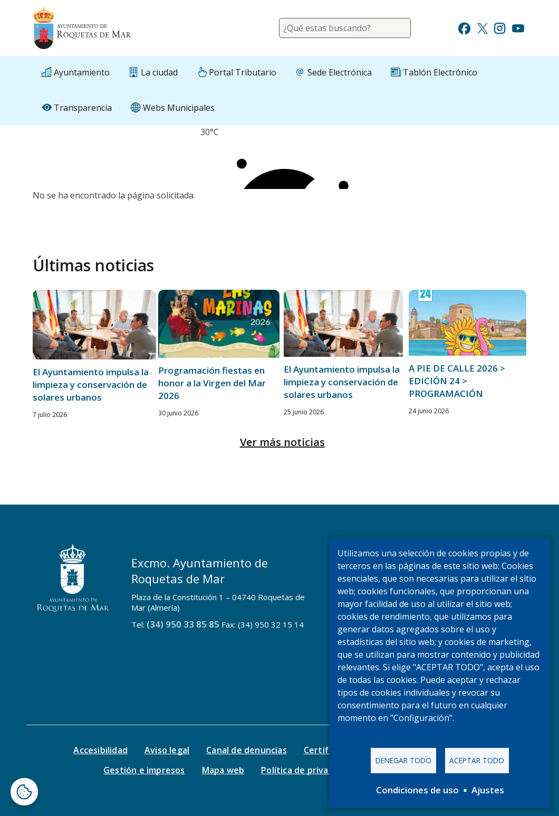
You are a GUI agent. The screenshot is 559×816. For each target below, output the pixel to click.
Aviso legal (166, 750)
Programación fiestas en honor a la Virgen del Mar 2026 (212, 383)
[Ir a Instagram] (500, 27)
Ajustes (487, 790)
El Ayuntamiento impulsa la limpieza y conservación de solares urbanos (91, 384)
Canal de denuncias (246, 750)
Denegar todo (403, 760)
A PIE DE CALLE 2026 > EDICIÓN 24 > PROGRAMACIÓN (457, 381)
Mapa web (223, 770)
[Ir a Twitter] (482, 27)
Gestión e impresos (144, 770)
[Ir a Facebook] (464, 27)
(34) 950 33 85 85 (183, 624)
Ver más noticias (282, 442)
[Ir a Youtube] (518, 27)
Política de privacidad (305, 770)
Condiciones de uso (417, 790)
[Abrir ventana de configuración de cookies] (24, 791)
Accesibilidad (100, 750)
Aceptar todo (476, 760)
